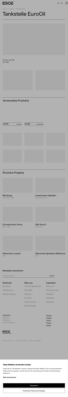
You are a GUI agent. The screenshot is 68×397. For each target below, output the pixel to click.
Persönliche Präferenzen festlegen (34, 391)
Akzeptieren (34, 385)
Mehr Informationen (9, 377)
